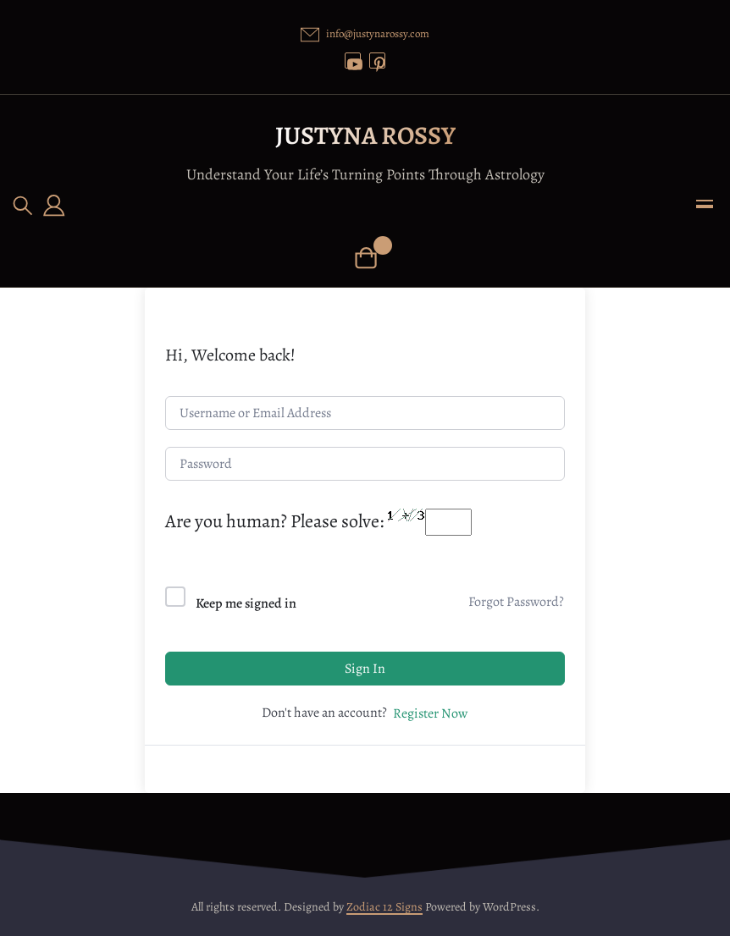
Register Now (430, 713)
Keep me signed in (246, 603)
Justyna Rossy (365, 135)
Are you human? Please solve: (318, 521)
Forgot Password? (516, 601)
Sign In (365, 668)
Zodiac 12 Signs (384, 907)
